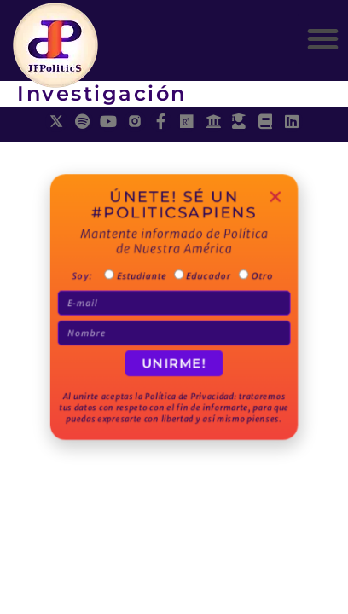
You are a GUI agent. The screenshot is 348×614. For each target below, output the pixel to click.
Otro (253, 279)
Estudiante (144, 279)
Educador (205, 279)
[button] (323, 39)
